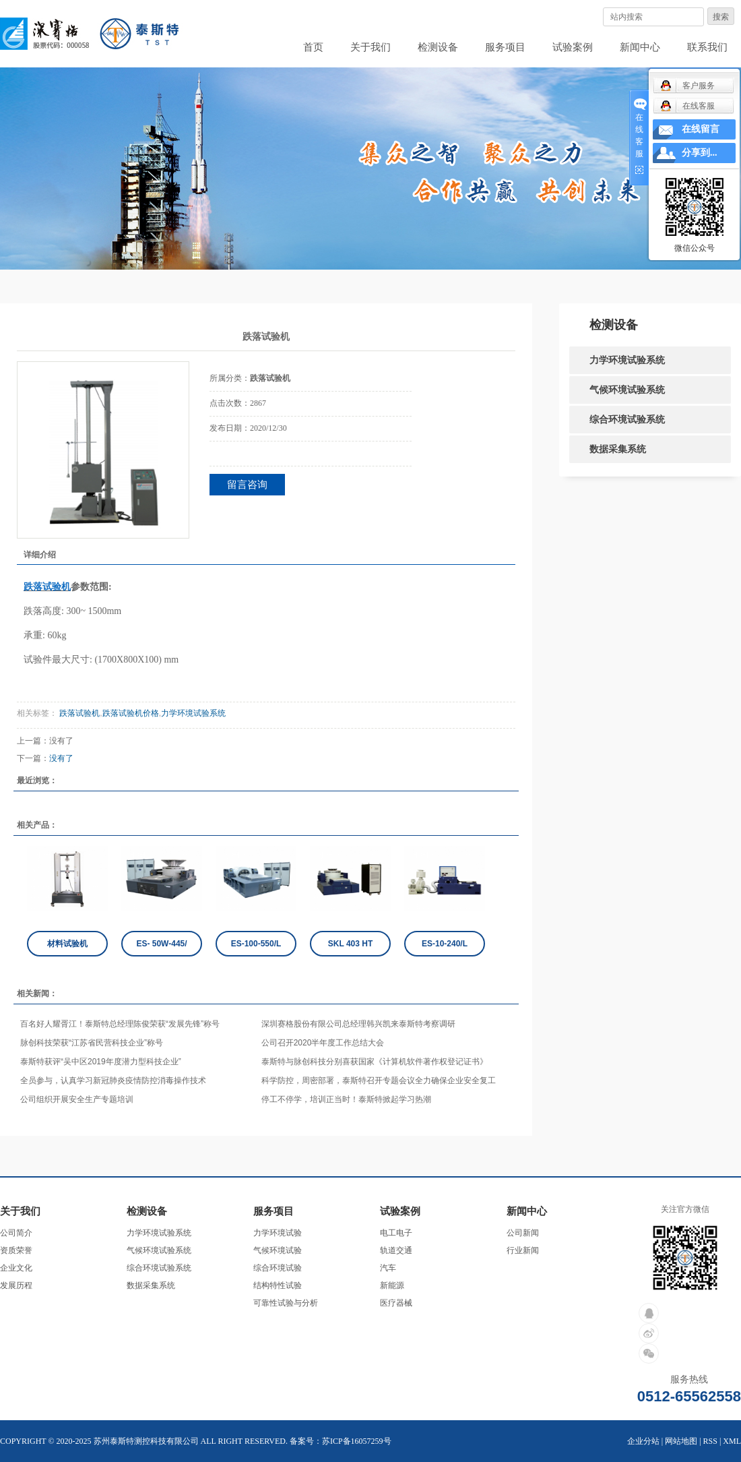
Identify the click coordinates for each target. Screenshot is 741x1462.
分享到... (699, 153)
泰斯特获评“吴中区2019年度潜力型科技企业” (100, 1061)
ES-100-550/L (256, 943)
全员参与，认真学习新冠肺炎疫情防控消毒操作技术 (113, 1080)
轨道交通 (396, 1250)
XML (732, 1441)
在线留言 (700, 129)
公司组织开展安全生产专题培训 (76, 1099)
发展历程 (16, 1285)
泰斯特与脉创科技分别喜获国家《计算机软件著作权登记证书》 (374, 1061)
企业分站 (643, 1441)
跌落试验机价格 (130, 713)
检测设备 (438, 47)
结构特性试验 (277, 1285)
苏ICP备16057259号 (356, 1441)
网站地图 (681, 1441)
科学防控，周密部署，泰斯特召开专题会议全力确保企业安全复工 (378, 1080)
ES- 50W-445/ (161, 943)
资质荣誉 (16, 1250)
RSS (710, 1441)
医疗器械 (396, 1303)
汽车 (388, 1268)
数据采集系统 (617, 449)
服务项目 (505, 47)
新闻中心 (640, 47)
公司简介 (16, 1233)
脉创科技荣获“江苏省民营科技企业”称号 (91, 1042)
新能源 (392, 1285)
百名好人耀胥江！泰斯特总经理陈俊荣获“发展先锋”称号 (120, 1024)
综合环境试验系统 (627, 419)
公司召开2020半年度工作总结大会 (323, 1042)
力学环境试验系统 (193, 713)
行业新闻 (523, 1250)
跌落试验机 (78, 713)
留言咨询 (247, 484)
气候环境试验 (277, 1250)
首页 (313, 47)
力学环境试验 (277, 1233)
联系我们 (707, 47)
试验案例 (572, 47)
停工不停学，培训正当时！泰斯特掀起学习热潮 (346, 1099)
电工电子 (396, 1233)
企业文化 (16, 1268)
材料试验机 (67, 943)
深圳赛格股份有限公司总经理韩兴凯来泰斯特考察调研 (358, 1024)
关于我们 (370, 47)
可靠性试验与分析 (285, 1303)
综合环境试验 (277, 1268)
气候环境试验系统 (627, 389)
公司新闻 (523, 1233)
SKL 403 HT (350, 943)
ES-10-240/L (445, 943)
